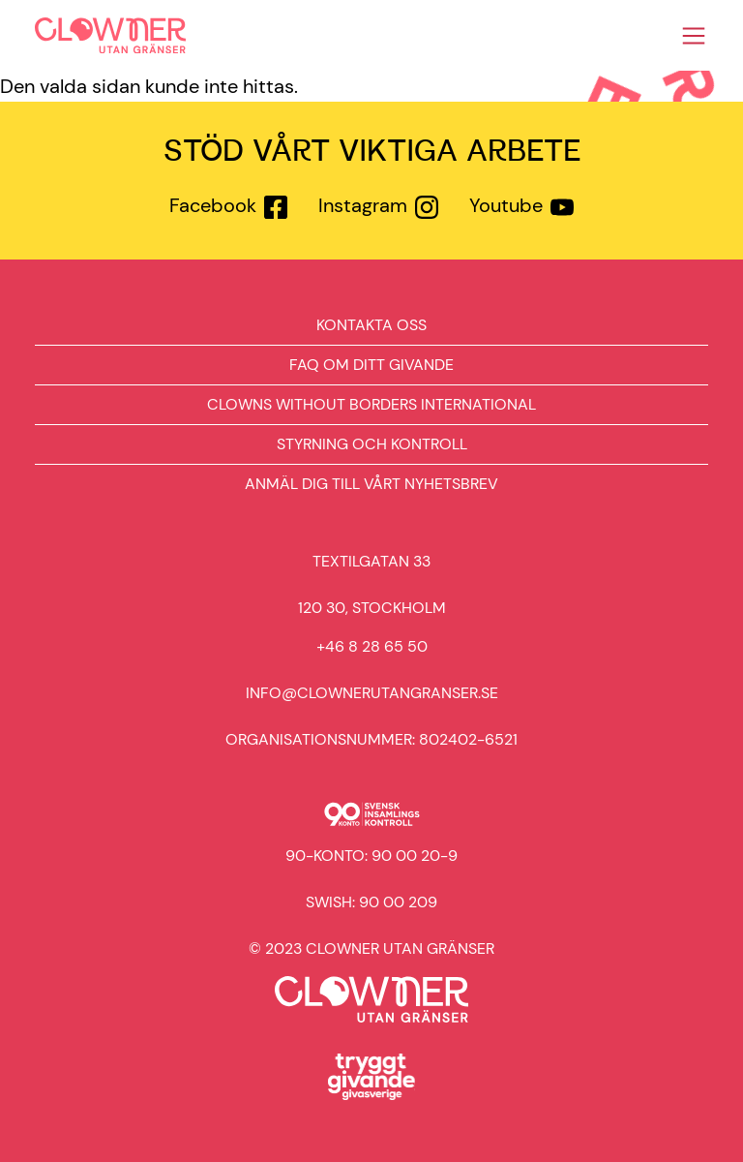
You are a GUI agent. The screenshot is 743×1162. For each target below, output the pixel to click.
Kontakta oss (371, 325)
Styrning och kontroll (372, 444)
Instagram (362, 205)
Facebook (212, 205)
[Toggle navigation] (694, 35)
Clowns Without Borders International (371, 404)
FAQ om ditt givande (371, 364)
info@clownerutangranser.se (372, 693)
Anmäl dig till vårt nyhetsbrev (371, 484)
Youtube (506, 205)
